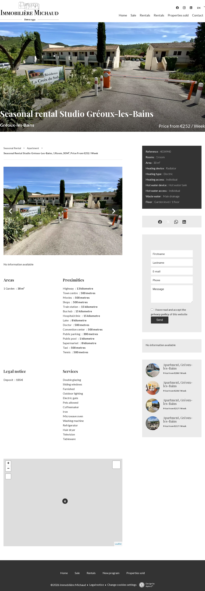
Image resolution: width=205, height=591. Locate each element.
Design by (146, 585)
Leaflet (118, 544)
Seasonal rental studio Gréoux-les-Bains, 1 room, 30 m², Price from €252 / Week (51, 153)
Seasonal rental (12, 148)
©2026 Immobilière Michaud (68, 584)
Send (159, 319)
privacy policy (160, 314)
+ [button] (8, 463)
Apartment (33, 148)
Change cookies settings (122, 584)
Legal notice (96, 584)
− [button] (8, 468)
